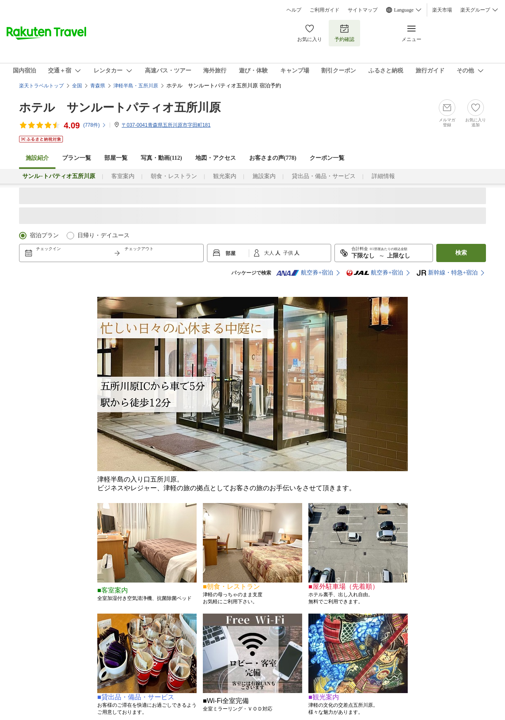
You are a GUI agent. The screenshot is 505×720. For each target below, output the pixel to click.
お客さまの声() (272, 158)
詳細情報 (383, 176)
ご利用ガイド (324, 10)
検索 (461, 253)
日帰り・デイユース (103, 235)
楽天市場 (442, 10)
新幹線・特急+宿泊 (447, 273)
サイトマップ (363, 10)
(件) (94, 125)
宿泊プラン (44, 235)
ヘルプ (293, 10)
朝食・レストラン (174, 176)
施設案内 (264, 176)
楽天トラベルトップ (41, 86)
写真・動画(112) (161, 158)
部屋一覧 (115, 158)
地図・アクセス (215, 158)
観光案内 (224, 176)
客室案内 (123, 176)
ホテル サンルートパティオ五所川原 (120, 107)
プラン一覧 (76, 158)
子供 (288, 253)
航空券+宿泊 (304, 273)
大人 (269, 253)
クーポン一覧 (327, 158)
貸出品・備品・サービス (324, 176)
